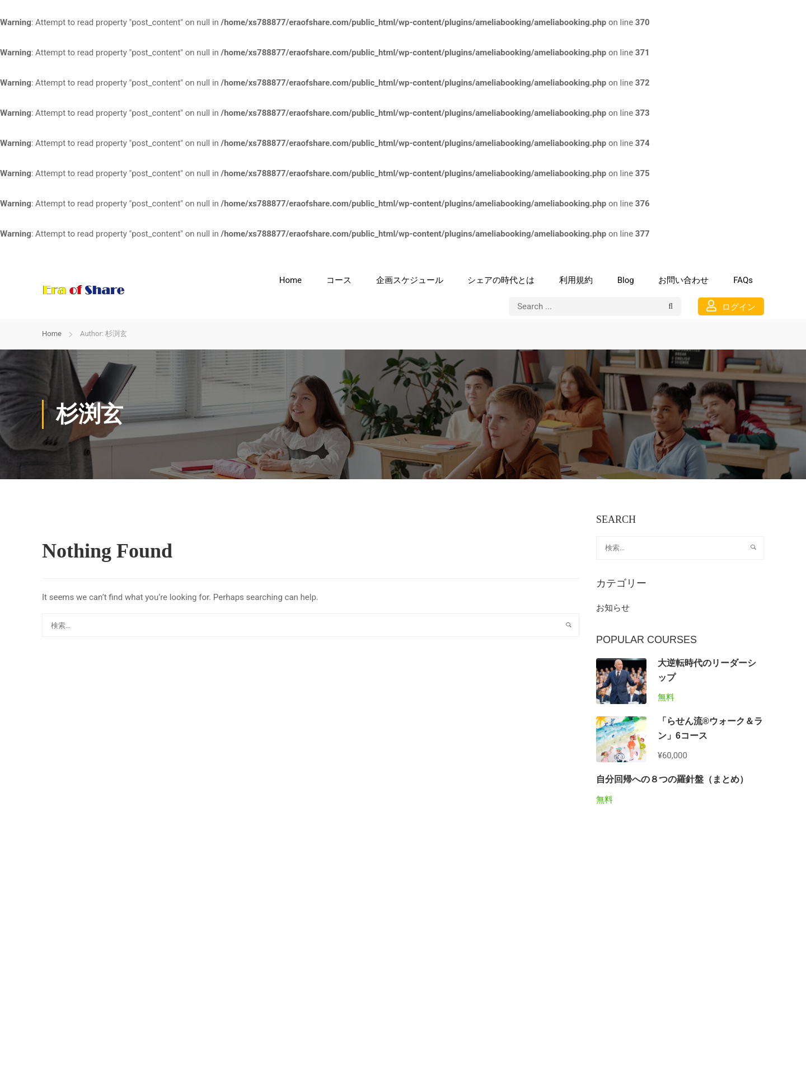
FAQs (743, 280)
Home (290, 280)
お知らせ (613, 608)
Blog (625, 280)
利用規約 (576, 280)
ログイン (731, 306)
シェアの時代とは (501, 280)
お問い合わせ (683, 280)
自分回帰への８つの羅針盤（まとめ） (672, 779)
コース (339, 280)
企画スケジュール (409, 280)
